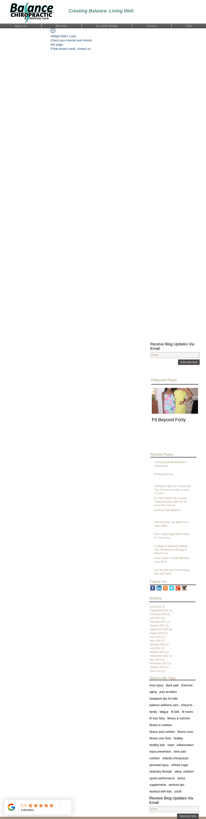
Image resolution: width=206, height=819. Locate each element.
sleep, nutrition (184, 771)
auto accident (168, 692)
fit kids (175, 711)
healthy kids (157, 745)
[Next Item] (191, 401)
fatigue (164, 711)
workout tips (176, 784)
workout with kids (160, 791)
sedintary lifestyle (160, 771)
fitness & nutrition (160, 725)
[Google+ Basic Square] (178, 588)
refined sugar (179, 765)
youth (178, 791)
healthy (178, 738)
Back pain (172, 685)
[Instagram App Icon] (184, 588)
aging (153, 692)
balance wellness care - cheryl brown (172, 705)
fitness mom (185, 731)
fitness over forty (160, 738)
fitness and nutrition (162, 731)
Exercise (187, 685)
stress (181, 778)
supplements (157, 784)
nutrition (154, 758)
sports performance (162, 778)
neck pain (180, 751)
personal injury (159, 765)
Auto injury (156, 685)
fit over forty (157, 718)
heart (171, 745)
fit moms (187, 711)
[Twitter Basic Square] (171, 588)
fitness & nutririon (178, 718)
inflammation (185, 745)
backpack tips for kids (163, 698)
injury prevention (160, 751)
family (153, 711)
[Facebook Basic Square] (152, 588)
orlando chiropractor (175, 758)
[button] (20, 26)
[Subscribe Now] (189, 362)
